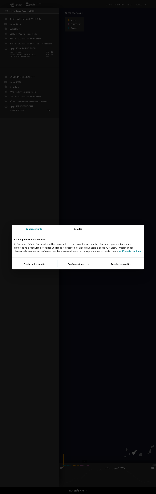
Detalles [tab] (78, 229)
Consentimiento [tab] (34, 229)
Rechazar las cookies (35, 264)
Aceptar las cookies (121, 264)
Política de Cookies (130, 251)
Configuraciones (78, 264)
